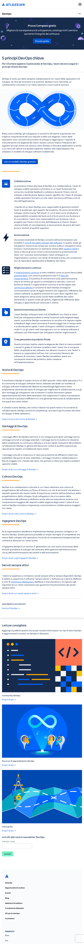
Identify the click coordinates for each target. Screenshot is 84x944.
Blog (7, 898)
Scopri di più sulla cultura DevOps (19, 514)
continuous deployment (22, 581)
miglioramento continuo (27, 272)
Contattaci (9, 918)
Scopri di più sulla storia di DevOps (19, 419)
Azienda (8, 883)
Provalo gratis (42, 41)
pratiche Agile (20, 275)
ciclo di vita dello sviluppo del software (43, 242)
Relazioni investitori (13, 903)
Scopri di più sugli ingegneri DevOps (20, 558)
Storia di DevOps (11, 608)
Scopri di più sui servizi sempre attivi (20, 593)
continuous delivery (23, 287)
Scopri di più (9, 699)
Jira (6, 940)
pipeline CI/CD (70, 248)
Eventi (8, 893)
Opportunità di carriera (15, 888)
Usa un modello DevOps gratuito (20, 161)
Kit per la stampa (12, 913)
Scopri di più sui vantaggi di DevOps (20, 469)
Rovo (7, 935)
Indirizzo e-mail (8, 841)
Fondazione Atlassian (14, 908)
